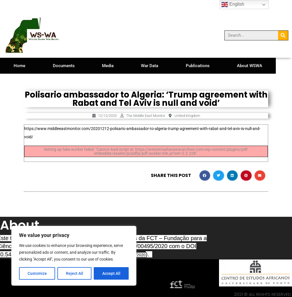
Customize (37, 273)
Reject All (74, 273)
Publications (210, 65)
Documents (68, 65)
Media (114, 65)
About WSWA (264, 65)
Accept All (111, 273)
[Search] (283, 35)
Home (21, 65)
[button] (204, 175)
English (232, 4)
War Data (159, 65)
